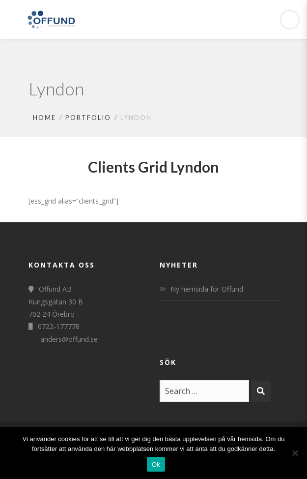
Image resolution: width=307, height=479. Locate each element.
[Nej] (295, 453)
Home (44, 117)
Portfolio (88, 117)
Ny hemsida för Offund (206, 289)
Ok (156, 464)
